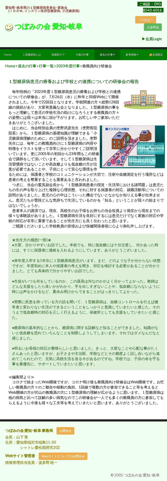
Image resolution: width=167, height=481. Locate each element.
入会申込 (153, 27)
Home (10, 66)
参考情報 (132, 54)
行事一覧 (46, 66)
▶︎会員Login (152, 38)
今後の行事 (82, 54)
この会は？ (145, 19)
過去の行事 (107, 54)
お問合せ (65, 431)
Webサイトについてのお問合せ (63, 456)
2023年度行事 (68, 66)
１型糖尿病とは (32, 54)
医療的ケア (58, 54)
